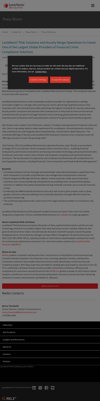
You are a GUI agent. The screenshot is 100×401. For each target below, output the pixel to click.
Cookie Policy (41, 71)
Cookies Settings (38, 79)
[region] (50, 72)
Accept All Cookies (60, 79)
